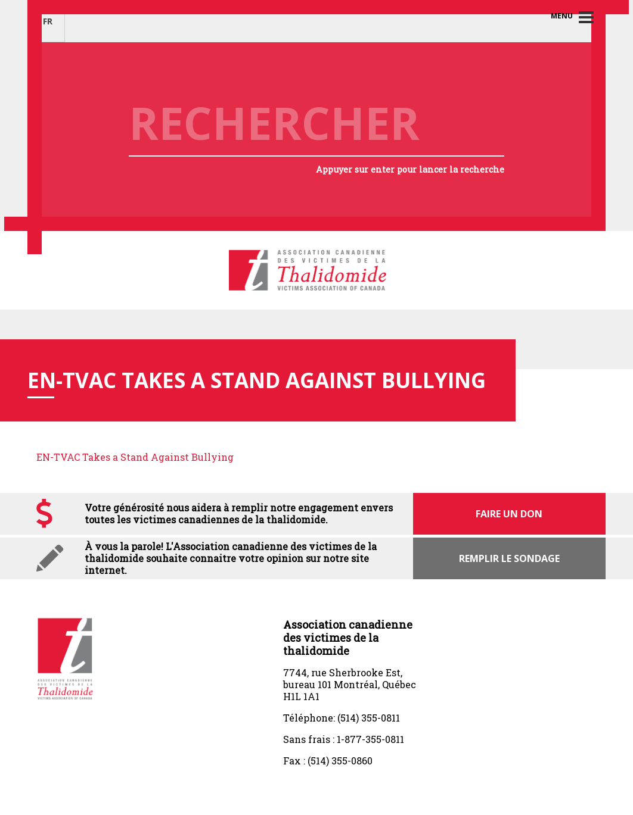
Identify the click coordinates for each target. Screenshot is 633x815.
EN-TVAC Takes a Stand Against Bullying (135, 457)
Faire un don (509, 513)
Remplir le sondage (509, 558)
